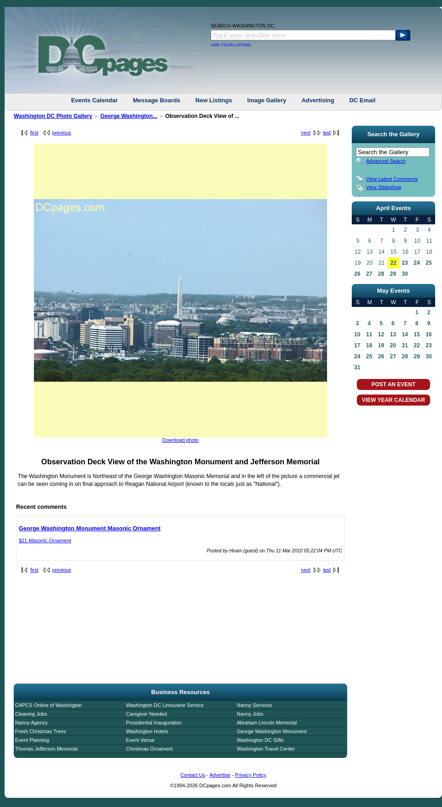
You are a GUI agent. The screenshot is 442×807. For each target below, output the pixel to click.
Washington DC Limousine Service (165, 705)
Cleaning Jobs (31, 714)
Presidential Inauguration (154, 722)
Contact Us (192, 775)
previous (61, 132)
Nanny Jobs (250, 714)
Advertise (219, 775)
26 (357, 274)
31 (357, 367)
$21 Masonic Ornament (45, 540)
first (34, 132)
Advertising (317, 100)
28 (381, 274)
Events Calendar (94, 100)
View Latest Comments (392, 179)
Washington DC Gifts (260, 740)
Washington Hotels (147, 731)
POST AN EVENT (393, 384)
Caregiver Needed (146, 714)
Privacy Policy (250, 775)
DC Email (362, 100)
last (327, 132)
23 (405, 263)
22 (393, 263)
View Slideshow (383, 187)
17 (357, 345)
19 (381, 345)
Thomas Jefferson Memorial (46, 748)
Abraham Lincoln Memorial (267, 722)
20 (393, 345)
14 (405, 334)
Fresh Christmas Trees (40, 731)
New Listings (214, 100)
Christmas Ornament (149, 748)
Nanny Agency (31, 722)
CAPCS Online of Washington (48, 705)
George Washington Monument (271, 731)
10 (357, 334)
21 (405, 345)
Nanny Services (254, 705)
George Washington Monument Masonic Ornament (90, 528)
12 (381, 334)
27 (369, 274)
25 (428, 263)
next (306, 132)
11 (369, 334)
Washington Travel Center (266, 748)
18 (369, 345)
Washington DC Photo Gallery (53, 116)
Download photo (180, 440)
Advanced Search (386, 161)
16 (428, 334)
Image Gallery (266, 100)
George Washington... (129, 116)
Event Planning (32, 740)
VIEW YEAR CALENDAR (393, 400)
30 (405, 274)
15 (417, 334)
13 (393, 334)
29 (393, 274)
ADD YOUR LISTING (231, 45)
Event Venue (140, 740)
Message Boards (156, 100)
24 (417, 263)
